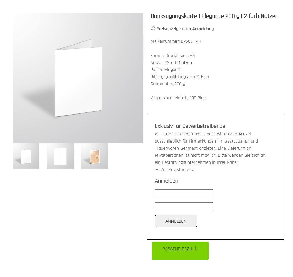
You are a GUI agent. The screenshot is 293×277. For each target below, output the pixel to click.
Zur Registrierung (177, 169)
